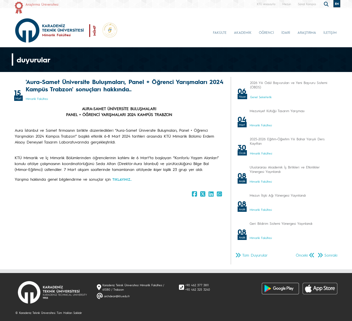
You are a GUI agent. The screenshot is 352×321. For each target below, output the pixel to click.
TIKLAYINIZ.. (122, 179)
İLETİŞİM (330, 32)
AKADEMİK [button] (243, 32)
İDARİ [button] (285, 32)
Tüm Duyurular (255, 255)
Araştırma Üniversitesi (41, 4)
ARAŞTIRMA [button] (306, 32)
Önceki (302, 255)
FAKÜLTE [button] (220, 32)
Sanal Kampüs (307, 4)
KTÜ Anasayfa (266, 4)
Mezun (286, 4)
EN (337, 4)
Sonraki (330, 255)
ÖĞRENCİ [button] (266, 32)
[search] (326, 3)
